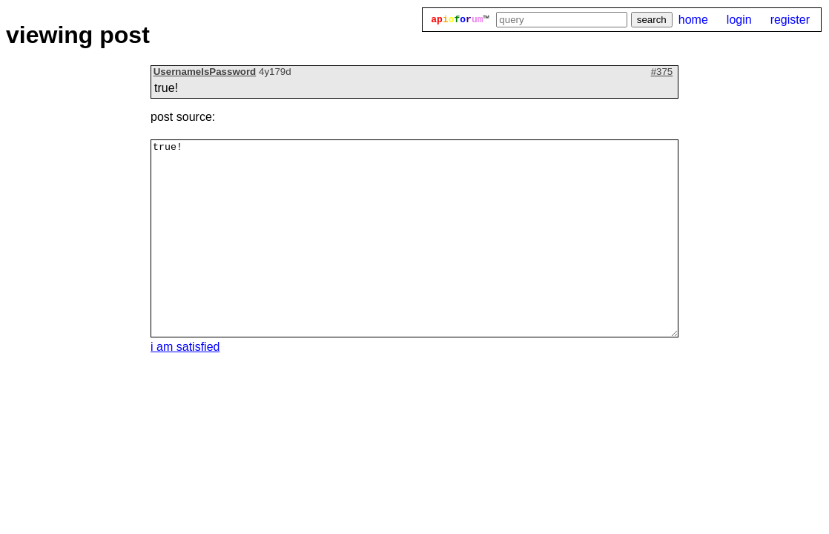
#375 (662, 71)
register (790, 19)
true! (414, 238)
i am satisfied (185, 346)
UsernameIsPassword (205, 71)
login (739, 19)
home (693, 19)
